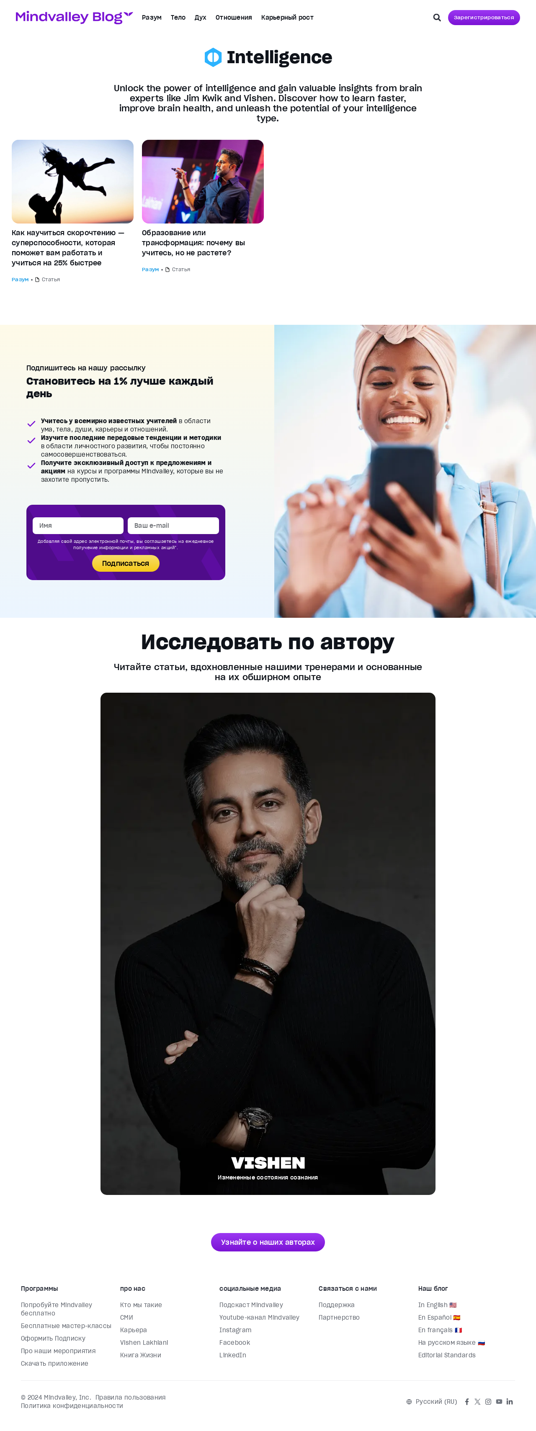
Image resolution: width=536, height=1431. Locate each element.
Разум (152, 17)
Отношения (234, 17)
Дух (200, 17)
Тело (178, 17)
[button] (437, 17)
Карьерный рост (287, 17)
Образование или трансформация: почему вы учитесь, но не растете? (193, 243)
